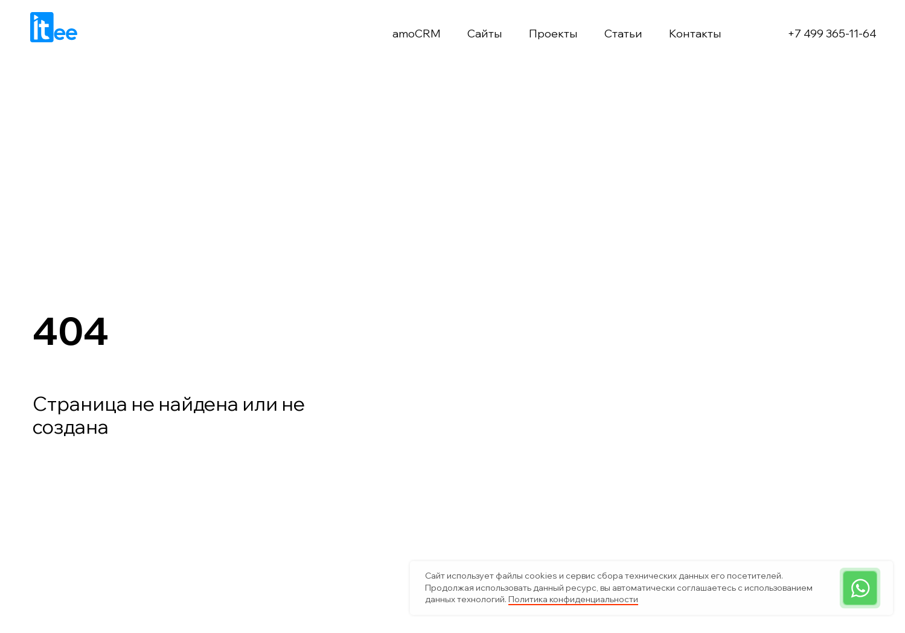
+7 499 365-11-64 (832, 33)
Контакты (695, 33)
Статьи (623, 33)
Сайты (484, 33)
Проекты (553, 33)
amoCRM (416, 33)
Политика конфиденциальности (573, 599)
